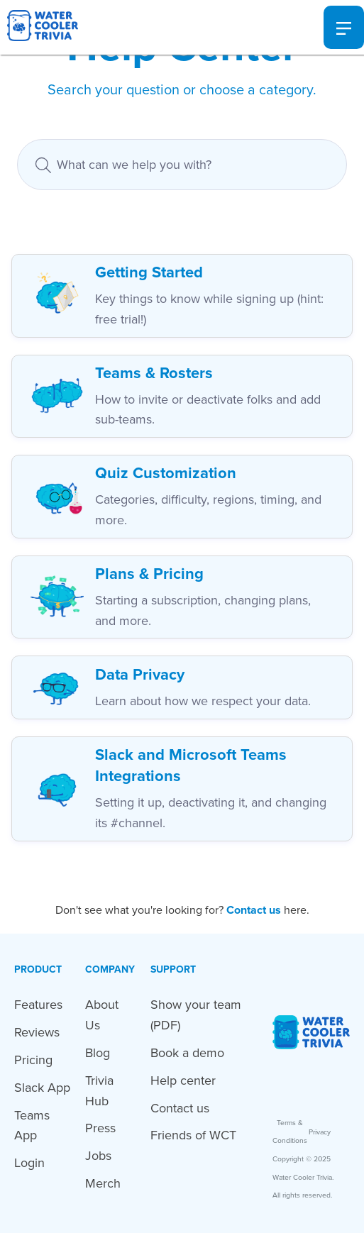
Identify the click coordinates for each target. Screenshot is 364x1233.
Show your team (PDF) (195, 1015)
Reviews (37, 1032)
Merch (103, 1183)
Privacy (320, 1132)
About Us (101, 1015)
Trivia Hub (99, 1091)
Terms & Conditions (289, 1132)
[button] (344, 28)
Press (100, 1128)
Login (29, 1163)
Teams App (32, 1125)
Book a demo (187, 1053)
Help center (183, 1080)
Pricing (33, 1060)
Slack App (42, 1087)
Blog (97, 1053)
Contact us (179, 1108)
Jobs (98, 1155)
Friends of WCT (193, 1135)
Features (38, 1004)
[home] (39, 27)
